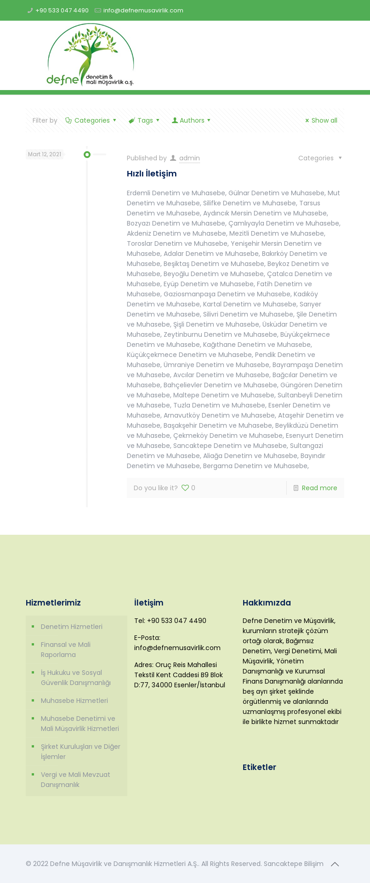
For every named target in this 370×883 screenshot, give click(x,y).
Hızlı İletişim (152, 173)
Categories (91, 120)
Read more (319, 487)
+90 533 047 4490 (62, 10)
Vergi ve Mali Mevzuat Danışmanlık (75, 779)
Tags (144, 120)
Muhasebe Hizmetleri (74, 700)
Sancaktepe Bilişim (294, 863)
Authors (192, 120)
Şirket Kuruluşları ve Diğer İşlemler (80, 751)
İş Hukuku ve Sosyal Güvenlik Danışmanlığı (76, 677)
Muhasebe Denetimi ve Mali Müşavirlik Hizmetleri (80, 723)
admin (189, 158)
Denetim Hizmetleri (71, 626)
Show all (320, 120)
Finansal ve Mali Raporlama (66, 649)
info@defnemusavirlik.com (143, 10)
